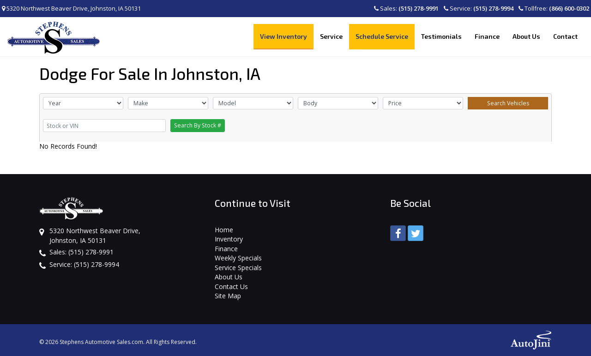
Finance (226, 248)
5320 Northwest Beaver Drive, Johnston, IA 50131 (71, 8)
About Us (228, 276)
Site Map (228, 295)
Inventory (229, 239)
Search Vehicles (508, 103)
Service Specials (238, 267)
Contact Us (231, 286)
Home (224, 229)
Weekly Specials (238, 257)
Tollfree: (554, 8)
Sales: (406, 8)
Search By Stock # (197, 125)
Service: (478, 8)
